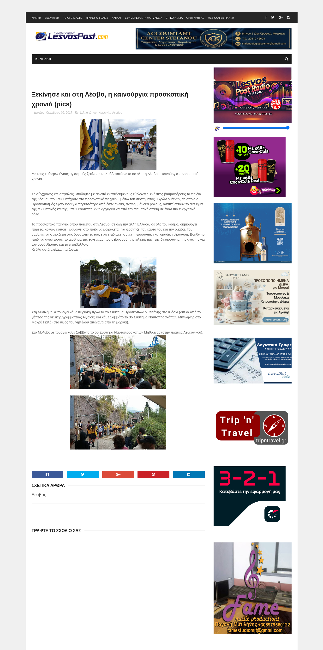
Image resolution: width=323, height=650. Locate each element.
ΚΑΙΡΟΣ (116, 18)
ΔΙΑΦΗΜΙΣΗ (52, 18)
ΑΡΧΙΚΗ (36, 18)
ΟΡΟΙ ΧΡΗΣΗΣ (195, 18)
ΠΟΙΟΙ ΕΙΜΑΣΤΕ (72, 18)
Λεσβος (117, 112)
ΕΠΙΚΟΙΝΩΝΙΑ (174, 18)
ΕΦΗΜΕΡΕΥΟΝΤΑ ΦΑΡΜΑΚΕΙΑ (143, 18)
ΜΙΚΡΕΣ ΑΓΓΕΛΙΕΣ (97, 18)
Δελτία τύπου (88, 112)
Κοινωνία (104, 112)
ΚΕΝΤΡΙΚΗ (43, 59)
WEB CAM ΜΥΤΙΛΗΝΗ (221, 18)
